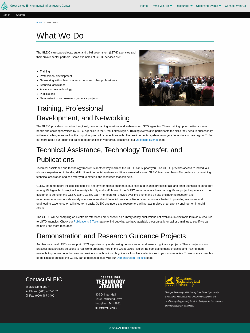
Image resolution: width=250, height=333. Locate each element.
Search (20, 14)
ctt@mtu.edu (108, 308)
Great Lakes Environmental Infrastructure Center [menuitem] (35, 5)
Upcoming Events (147, 139)
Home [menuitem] (144, 5)
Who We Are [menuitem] (161, 5)
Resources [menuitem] (182, 5)
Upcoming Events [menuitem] (207, 5)
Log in (6, 14)
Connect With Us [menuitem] (235, 5)
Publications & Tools (86, 221)
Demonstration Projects (131, 257)
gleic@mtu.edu (39, 286)
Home (39, 22)
